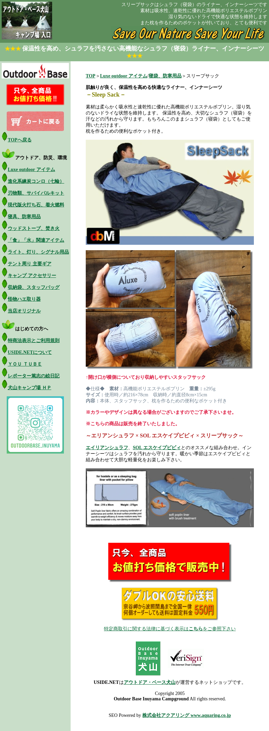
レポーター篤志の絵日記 (34, 375)
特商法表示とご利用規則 (34, 340)
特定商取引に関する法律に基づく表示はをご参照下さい (170, 628)
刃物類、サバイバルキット (36, 193)
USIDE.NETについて (30, 352)
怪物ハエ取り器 (24, 299)
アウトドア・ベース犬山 (150, 682)
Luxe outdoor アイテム (31, 169)
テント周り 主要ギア (29, 263)
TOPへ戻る (20, 139)
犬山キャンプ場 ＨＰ (29, 387)
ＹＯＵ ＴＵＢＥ (25, 364)
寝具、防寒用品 (24, 216)
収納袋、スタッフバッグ (34, 287)
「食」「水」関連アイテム (36, 240)
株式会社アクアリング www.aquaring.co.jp (186, 715)
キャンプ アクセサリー (32, 275)
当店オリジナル (24, 310)
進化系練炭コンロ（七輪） (36, 181)
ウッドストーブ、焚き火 (34, 228)
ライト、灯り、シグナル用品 (38, 252)
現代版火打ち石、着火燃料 (36, 204)
